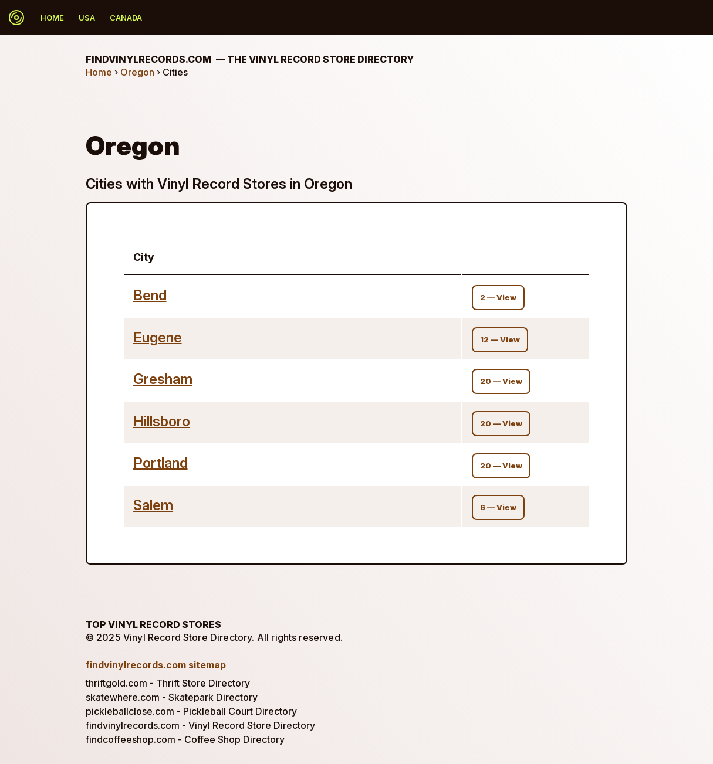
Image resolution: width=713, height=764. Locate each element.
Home (52, 17)
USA (87, 17)
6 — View (498, 507)
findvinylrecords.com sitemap (156, 665)
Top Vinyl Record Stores (153, 624)
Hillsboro (161, 421)
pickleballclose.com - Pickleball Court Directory (191, 711)
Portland (160, 462)
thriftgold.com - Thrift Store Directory (168, 683)
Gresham (162, 379)
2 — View (498, 297)
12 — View (500, 339)
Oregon (137, 72)
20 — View (501, 381)
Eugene (157, 337)
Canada (126, 17)
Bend (150, 295)
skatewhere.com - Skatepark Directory (172, 697)
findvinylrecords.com (250, 59)
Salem (153, 505)
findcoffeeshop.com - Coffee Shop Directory (185, 739)
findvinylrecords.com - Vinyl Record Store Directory (200, 725)
